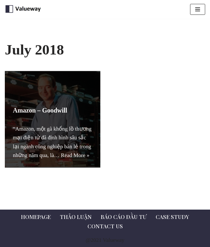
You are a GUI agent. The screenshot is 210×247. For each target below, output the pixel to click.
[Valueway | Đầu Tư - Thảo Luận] (24, 9)
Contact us (105, 226)
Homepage (36, 216)
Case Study (172, 216)
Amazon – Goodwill (40, 110)
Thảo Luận (76, 216)
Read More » (75, 155)
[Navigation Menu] (197, 9)
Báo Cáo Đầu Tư (124, 216)
